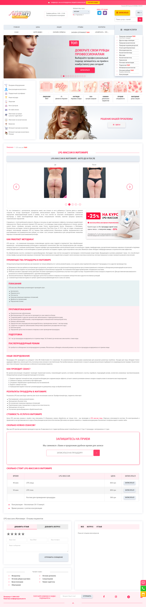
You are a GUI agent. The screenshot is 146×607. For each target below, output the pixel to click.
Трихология (123, 60)
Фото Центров (11, 105)
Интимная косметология (127, 68)
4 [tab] (75, 204)
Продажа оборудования (14, 85)
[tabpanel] (73, 182)
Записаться (122, 13)
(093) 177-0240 (102, 9)
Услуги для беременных (127, 48)
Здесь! (116, 125)
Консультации (123, 74)
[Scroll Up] (73, 603)
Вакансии (10, 124)
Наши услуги (129, 30)
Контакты (101, 27)
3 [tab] (72, 204)
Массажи (122, 55)
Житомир (76, 11)
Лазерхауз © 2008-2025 (11, 597)
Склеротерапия (47, 579)
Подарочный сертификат (15, 93)
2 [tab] (69, 204)
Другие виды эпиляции (126, 40)
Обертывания (16, 585)
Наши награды (11, 97)
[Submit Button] (140, 19)
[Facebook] (104, 597)
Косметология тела (125, 58)
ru (139, 13)
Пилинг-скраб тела (48, 582)
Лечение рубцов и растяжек (21, 579)
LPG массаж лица (96, 418)
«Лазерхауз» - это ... (101, 32)
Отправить (87, 596)
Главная (16, 27)
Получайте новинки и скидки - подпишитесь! (44, 597)
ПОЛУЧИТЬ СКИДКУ (93, 2)
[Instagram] (116, 597)
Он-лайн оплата (12, 110)
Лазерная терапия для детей (128, 45)
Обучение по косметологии (16, 120)
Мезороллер (16, 576)
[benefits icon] (47, 86)
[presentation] (22, 557)
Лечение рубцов (126, 71)
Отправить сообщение (54, 557)
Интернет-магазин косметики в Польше (17, 133)
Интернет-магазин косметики (16, 128)
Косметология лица (125, 53)
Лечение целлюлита (49, 576)
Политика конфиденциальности (15, 599)
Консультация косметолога (15, 89)
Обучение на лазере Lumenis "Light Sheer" (14, 115)
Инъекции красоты (125, 50)
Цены (38, 27)
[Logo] (21, 15)
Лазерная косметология (127, 43)
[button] (61, 76)
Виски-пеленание (17, 582)
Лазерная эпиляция (127, 37)
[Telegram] (128, 598)
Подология (124, 65)
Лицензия (10, 101)
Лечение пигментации (126, 62)
